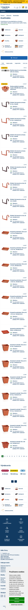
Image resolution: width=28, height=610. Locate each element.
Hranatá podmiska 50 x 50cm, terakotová (17, 329)
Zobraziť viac (4, 24)
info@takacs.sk (5, 4)
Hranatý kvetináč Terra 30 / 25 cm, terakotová (18, 393)
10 (24, 456)
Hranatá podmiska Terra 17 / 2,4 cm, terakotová (18, 248)
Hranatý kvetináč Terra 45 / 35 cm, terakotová (18, 426)
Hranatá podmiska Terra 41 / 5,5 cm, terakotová (18, 313)
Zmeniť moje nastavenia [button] (16, 604)
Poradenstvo (4, 582)
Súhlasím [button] (17, 598)
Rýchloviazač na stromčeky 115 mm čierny (18, 70)
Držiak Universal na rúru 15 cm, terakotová (18, 216)
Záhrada (8, 15)
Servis (2, 579)
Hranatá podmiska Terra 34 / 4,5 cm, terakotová (18, 297)
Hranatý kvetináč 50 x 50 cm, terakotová (17, 442)
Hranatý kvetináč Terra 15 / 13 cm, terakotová (18, 345)
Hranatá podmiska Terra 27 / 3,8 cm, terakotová (18, 280)
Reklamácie (4, 567)
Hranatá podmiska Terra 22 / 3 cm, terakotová (18, 264)
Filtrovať (14, 58)
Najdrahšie (17, 63)
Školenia (3, 578)
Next (15, 481)
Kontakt (19, 2)
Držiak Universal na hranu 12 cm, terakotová (17, 119)
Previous (12, 481)
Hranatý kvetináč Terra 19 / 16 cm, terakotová (18, 361)
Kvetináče (16, 15)
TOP (2, 63)
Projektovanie (4, 581)
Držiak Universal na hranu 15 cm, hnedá (17, 135)
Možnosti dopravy (5, 565)
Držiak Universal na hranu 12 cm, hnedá (17, 103)
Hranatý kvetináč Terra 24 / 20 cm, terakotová (18, 377)
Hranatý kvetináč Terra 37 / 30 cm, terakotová (18, 410)
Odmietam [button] (16, 601)
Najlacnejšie (9, 63)
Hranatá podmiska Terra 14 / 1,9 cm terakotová (18, 232)
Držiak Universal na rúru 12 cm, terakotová (18, 183)
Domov (3, 15)
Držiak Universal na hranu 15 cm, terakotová (17, 151)
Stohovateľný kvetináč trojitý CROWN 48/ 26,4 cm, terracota (18, 88)
